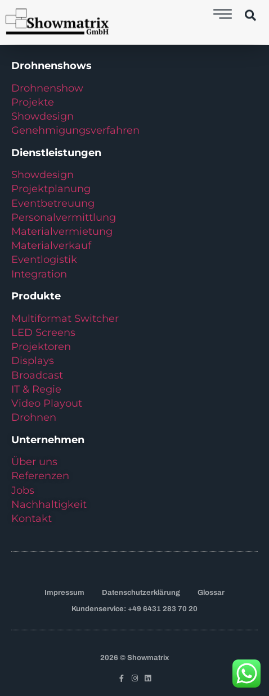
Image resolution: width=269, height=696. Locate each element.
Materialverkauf (51, 245)
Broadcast (37, 375)
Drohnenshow (47, 88)
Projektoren (41, 346)
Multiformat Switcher (65, 318)
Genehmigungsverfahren (75, 130)
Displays (32, 360)
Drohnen (33, 417)
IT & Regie (36, 389)
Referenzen (40, 476)
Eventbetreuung (53, 203)
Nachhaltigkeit (49, 504)
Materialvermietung (63, 231)
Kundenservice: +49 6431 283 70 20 (134, 609)
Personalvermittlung (63, 217)
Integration (39, 274)
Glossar (211, 593)
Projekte (32, 102)
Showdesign (42, 116)
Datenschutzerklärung (141, 593)
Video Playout (46, 403)
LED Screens (43, 332)
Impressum (64, 593)
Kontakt (31, 518)
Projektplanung (51, 189)
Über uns (34, 462)
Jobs (22, 490)
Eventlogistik (44, 259)
